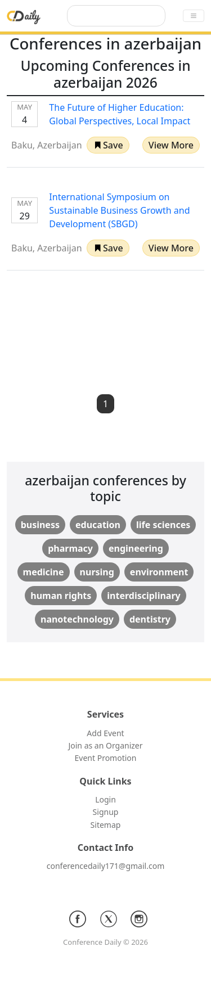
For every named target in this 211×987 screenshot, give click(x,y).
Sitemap (106, 824)
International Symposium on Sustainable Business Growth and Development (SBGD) (119, 210)
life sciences (163, 525)
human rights (60, 595)
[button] (108, 145)
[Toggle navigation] (193, 16)
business (40, 525)
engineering (136, 548)
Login (105, 799)
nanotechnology (77, 619)
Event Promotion (106, 757)
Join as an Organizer (105, 745)
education (97, 525)
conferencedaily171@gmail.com (105, 865)
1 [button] (105, 404)
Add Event (105, 733)
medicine (43, 572)
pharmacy (70, 548)
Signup (106, 811)
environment (159, 572)
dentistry (149, 619)
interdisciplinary (143, 595)
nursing (97, 572)
